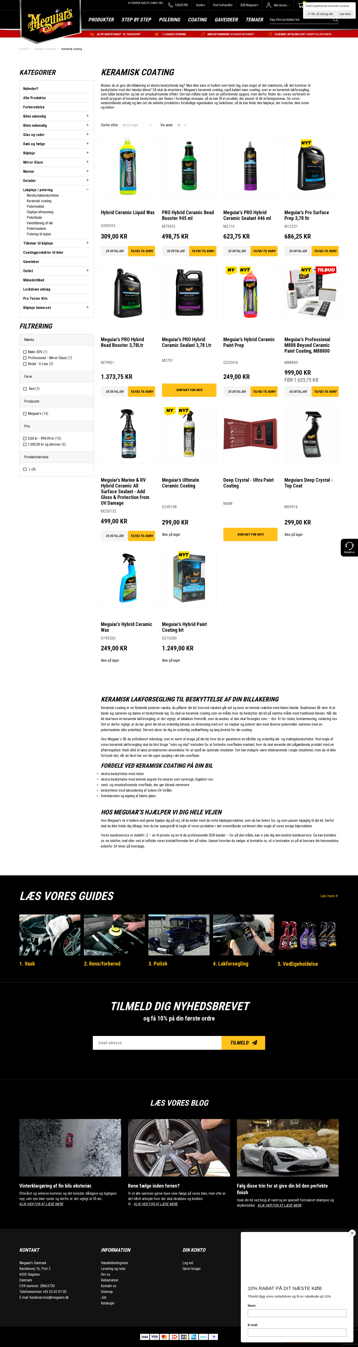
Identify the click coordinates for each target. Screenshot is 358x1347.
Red (34, 389)
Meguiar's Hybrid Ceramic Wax (126, 627)
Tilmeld (243, 1043)
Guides (200, 5)
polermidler (289, 724)
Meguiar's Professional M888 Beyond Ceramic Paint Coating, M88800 (307, 345)
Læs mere (329, 896)
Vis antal (166, 125)
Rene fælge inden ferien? (156, 1185)
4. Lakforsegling (232, 963)
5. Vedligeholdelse (299, 963)
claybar (234, 724)
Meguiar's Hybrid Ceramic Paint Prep (249, 342)
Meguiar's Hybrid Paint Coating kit (184, 627)
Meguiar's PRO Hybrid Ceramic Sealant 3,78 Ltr (187, 342)
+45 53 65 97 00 (54, 1291)
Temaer (254, 20)
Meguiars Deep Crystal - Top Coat (308, 483)
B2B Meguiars (249, 5)
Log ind (187, 1263)
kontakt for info (189, 390)
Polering (169, 20)
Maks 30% (37, 352)
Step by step (136, 20)
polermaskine (110, 730)
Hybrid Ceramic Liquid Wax (128, 212)
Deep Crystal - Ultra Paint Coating (248, 483)
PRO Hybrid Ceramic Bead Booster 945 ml (188, 215)
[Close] (352, 1233)
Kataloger (108, 1303)
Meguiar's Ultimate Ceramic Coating (180, 483)
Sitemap (107, 1291)
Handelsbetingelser (114, 1263)
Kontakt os (108, 1286)
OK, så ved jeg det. (322, 14)
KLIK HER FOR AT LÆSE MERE (41, 1204)
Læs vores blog (179, 1101)
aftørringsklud (110, 750)
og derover (47, 444)
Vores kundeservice (115, 835)
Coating (197, 20)
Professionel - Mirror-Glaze (50, 358)
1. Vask (28, 963)
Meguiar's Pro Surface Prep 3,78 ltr (306, 215)
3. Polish (158, 963)
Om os (105, 1274)
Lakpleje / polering (45, 49)
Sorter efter (109, 125)
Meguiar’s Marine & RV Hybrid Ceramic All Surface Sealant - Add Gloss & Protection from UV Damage (125, 491)
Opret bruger (191, 1268)
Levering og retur (113, 1268)
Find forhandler (223, 5)
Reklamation (109, 1280)
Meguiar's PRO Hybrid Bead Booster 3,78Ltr (122, 342)
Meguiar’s (38, 413)
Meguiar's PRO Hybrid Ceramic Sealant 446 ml (247, 215)
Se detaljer (114, 251)
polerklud (134, 730)
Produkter (101, 20)
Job (103, 1297)
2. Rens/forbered (104, 963)
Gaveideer (226, 20)
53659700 (178, 5)
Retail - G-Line (40, 364)
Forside (23, 49)
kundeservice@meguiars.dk (49, 1297)
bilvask (185, 724)
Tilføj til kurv (141, 251)
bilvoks (320, 713)
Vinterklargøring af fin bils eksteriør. (61, 1185)
